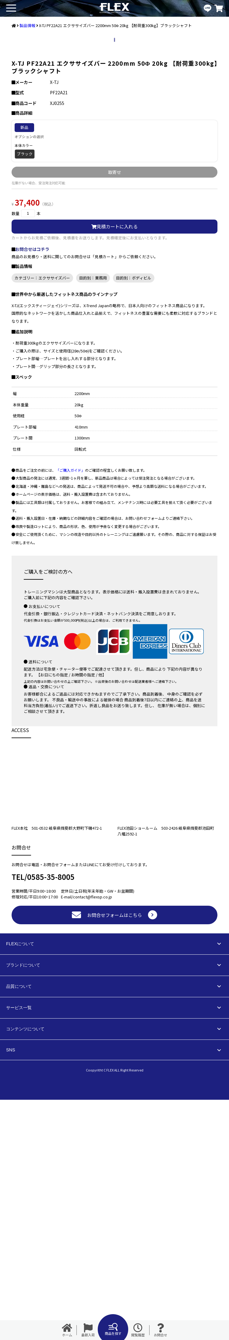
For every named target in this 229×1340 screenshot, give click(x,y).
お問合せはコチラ (32, 489)
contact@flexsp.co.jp (92, 1137)
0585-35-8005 (51, 1117)
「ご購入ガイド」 (70, 710)
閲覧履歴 (138, 1330)
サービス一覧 (19, 1247)
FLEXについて (20, 1184)
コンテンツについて (25, 1269)
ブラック (25, 394)
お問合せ (160, 1330)
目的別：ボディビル (133, 518)
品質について (19, 1226)
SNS (10, 1290)
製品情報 (27, 25)
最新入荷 (88, 1330)
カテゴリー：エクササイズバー (42, 518)
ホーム (67, 1330)
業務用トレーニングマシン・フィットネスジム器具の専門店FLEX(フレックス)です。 (114, 8)
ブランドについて (23, 1205)
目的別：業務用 (93, 518)
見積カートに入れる (114, 466)
